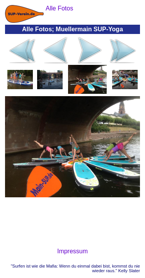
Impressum (72, 251)
